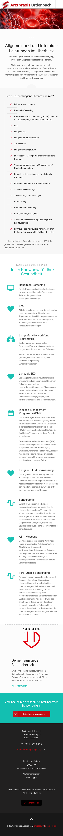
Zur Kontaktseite (31, 803)
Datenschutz (50, 826)
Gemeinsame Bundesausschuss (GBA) (35, 438)
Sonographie (37, 513)
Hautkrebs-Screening (36, 292)
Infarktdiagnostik (38, 318)
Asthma (27, 354)
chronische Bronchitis (33, 354)
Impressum (39, 826)
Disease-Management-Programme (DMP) (33, 428)
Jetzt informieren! (20, 686)
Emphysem (32, 355)
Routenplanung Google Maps (30, 749)
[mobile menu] (59, 4)
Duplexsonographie (29, 597)
